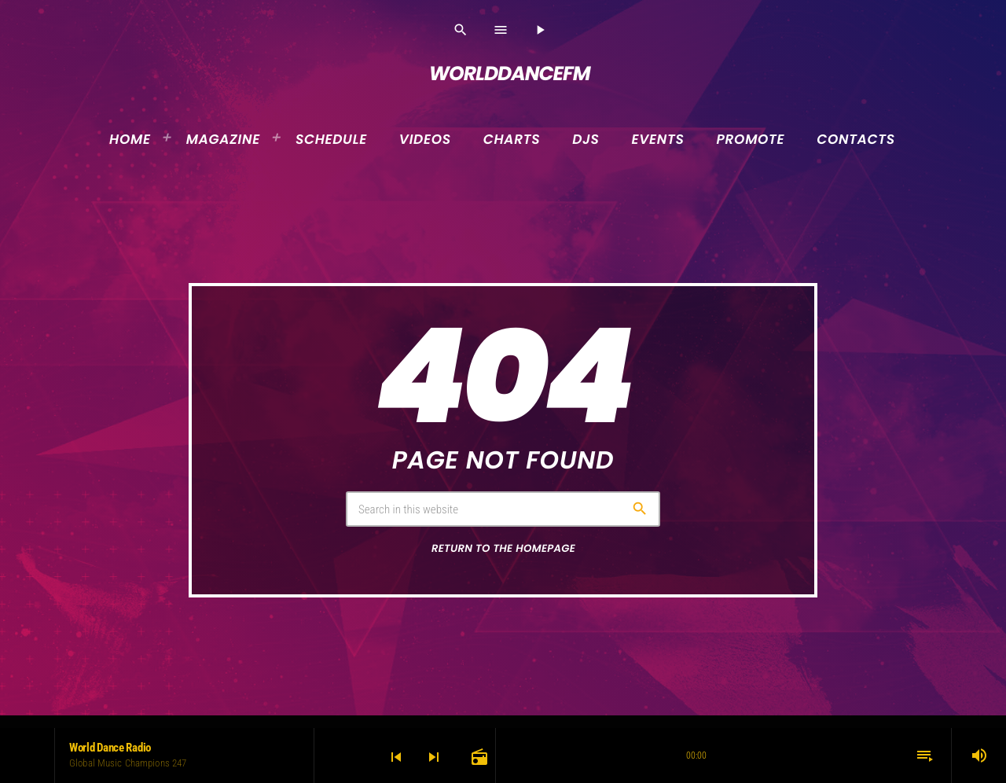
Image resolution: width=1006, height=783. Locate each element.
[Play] (540, 30)
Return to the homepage (503, 548)
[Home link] (503, 74)
